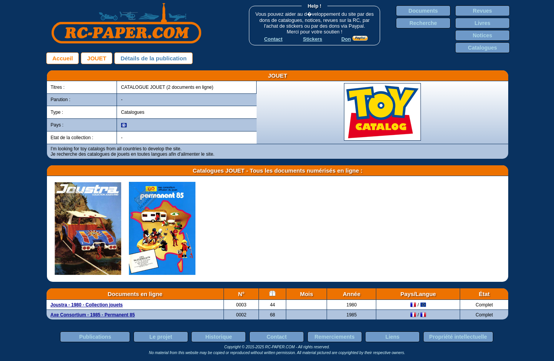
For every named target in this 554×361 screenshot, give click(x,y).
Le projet (160, 337)
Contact (277, 337)
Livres (482, 23)
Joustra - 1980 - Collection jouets (86, 305)
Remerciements (334, 337)
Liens (392, 337)
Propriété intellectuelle (458, 337)
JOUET (96, 58)
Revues (482, 11)
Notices (482, 35)
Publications (95, 337)
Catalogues (482, 48)
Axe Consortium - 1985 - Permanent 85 (92, 315)
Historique (218, 337)
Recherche (423, 23)
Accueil (62, 58)
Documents (423, 11)
